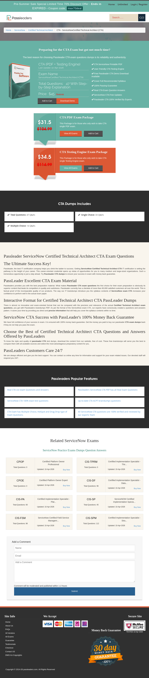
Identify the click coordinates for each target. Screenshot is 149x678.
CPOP (20, 461)
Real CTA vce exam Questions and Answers (28, 389)
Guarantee (10, 640)
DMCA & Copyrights (14, 655)
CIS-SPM (91, 518)
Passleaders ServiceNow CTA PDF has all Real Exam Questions (107, 389)
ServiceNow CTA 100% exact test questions (27, 400)
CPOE (20, 480)
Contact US (10, 651)
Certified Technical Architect (40, 30)
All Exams (10, 637)
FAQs (8, 629)
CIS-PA (20, 499)
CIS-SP (91, 499)
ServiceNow (19, 30)
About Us (9, 626)
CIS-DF (91, 480)
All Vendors (10, 633)
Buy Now (66, 470)
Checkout (10, 648)
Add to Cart (47, 101)
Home (8, 30)
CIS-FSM (20, 518)
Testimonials (11, 644)
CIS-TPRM (91, 461)
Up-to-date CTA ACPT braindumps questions (99, 400)
